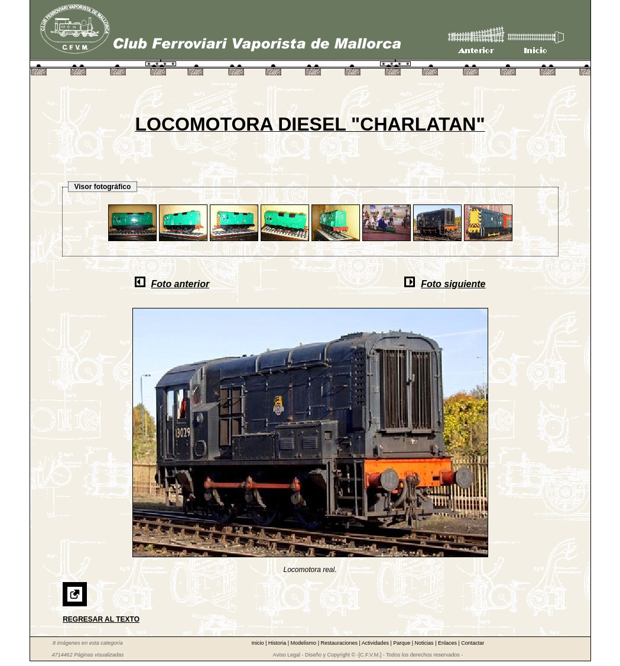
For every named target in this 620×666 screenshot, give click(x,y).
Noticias (425, 643)
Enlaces (448, 643)
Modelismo (304, 643)
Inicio (258, 643)
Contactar (472, 643)
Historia (278, 643)
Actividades (376, 643)
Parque (402, 643)
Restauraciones (339, 643)
